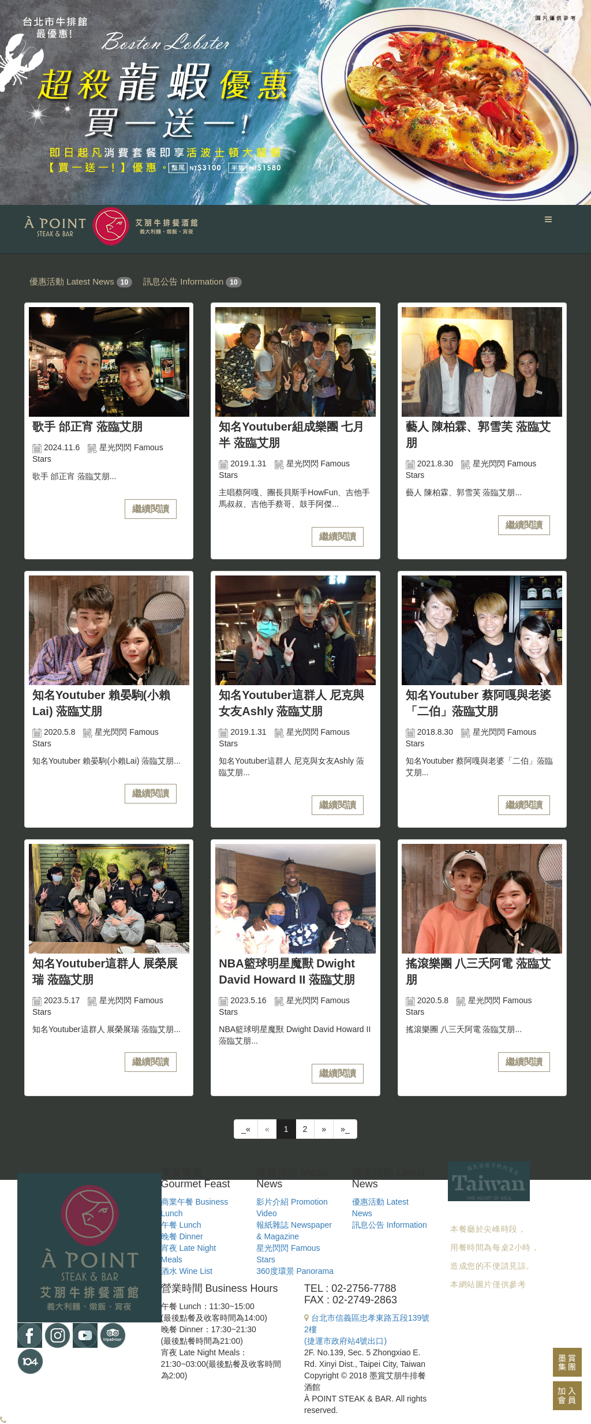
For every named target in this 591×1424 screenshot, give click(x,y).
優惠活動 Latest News (71, 281)
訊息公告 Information (183, 281)
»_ (345, 1129)
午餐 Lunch (181, 1224)
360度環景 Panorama (295, 1271)
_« (245, 1129)
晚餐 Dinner (182, 1236)
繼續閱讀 (150, 509)
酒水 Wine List (186, 1271)
